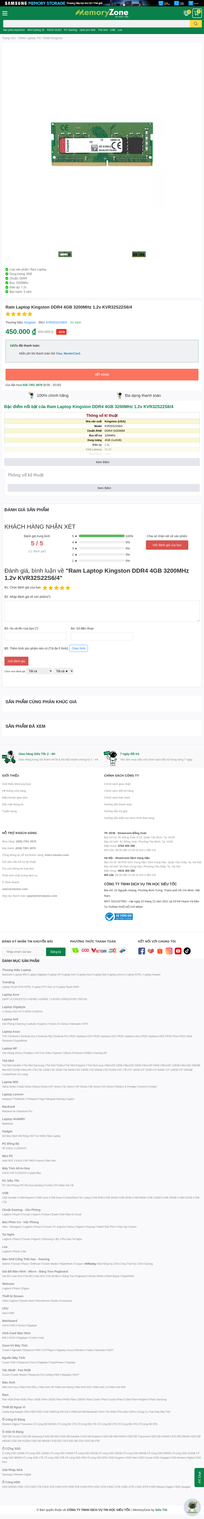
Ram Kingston (140, 1399)
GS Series (108, 1086)
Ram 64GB (63, 1399)
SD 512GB (110, 1069)
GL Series (68, 1086)
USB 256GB (170, 1197)
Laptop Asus (85, 974)
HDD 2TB (36, 1486)
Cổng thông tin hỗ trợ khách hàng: (35, 855)
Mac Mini (51, 1160)
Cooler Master (50, 1263)
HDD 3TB (48, 1486)
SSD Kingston (116, 1457)
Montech (80, 1350)
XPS (85, 1023)
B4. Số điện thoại (82, 628)
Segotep (60, 1350)
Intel (4, 1313)
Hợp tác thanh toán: (29, 895)
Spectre (57, 1053)
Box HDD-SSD (34, 1411)
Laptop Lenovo (116, 974)
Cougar (78, 1263)
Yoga (41, 1098)
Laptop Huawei (152, 974)
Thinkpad (32, 1098)
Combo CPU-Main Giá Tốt (59, 1185)
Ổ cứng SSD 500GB (159, 1453)
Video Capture (10, 1300)
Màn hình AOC (83, 1387)
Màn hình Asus (10, 1387)
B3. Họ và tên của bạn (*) (21, 628)
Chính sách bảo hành (117, 797)
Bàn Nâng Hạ (105, 1263)
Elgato (25, 1288)
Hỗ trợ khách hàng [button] (19, 833)
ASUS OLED (54, 29)
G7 (20, 1011)
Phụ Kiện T (67, 1239)
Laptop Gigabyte (38, 974)
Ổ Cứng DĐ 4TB (128, 1424)
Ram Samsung (158, 1399)
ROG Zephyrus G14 (81, 1036)
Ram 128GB (78, 1399)
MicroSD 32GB (132, 1065)
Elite (48, 1053)
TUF (4, 1036)
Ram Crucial (109, 1399)
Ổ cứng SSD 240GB (62, 1453)
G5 (15, 1011)
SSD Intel (131, 1457)
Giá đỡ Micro (54, 1276)
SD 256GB (96, 1069)
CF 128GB (172, 1069)
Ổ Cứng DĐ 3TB (107, 1424)
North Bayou (113, 1276)
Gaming (20, 1023)
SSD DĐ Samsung (32, 1436)
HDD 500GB (9, 1486)
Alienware (75, 1023)
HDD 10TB (100, 1486)
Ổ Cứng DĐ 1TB (67, 1424)
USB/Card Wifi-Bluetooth (83, 1411)
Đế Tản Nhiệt (38, 1135)
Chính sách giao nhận (117, 784)
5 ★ (74, 536)
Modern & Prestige (126, 1086)
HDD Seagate (182, 1486)
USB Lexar (42, 1197)
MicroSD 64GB (151, 1065)
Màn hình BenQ (64, 1387)
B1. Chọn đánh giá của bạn (22, 587)
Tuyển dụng (9, 811)
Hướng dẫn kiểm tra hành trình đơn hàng (129, 818)
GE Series (94, 1086)
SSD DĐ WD (52, 1436)
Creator (153, 1086)
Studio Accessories (61, 1300)
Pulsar (45, 1214)
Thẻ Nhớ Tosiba (54, 1065)
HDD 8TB (86, 1486)
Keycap (91, 1226)
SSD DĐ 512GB (21, 1440)
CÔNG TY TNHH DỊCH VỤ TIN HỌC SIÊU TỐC (153, 896)
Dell (62, 1214)
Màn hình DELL (29, 1387)
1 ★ (74, 560)
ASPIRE (32, 999)
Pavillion (28, 1053)
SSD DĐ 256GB (180, 1436)
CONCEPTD (19, 999)
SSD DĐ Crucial (11, 1436)
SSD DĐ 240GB (160, 1436)
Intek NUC (8, 1160)
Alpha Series (9, 1086)
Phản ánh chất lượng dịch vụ (20, 875)
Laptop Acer (69, 974)
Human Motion (96, 1276)
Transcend (26, 1424)
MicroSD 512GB (11, 1069)
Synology (7, 1474)
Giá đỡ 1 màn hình (12, 1276)
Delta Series (25, 1086)
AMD (11, 1313)
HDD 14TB (128, 1486)
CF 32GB (146, 1069)
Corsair (26, 1214)
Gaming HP (100, 1053)
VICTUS (39, 1053)
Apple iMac (35, 1172)
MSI (32, 1160)
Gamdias (100, 1350)
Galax (90, 1350)
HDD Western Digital (161, 1486)
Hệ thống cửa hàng (14, 790)
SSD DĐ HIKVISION (114, 1436)
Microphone (42, 1300)
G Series (63, 1023)
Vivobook (7, 1040)
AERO (27, 1011)
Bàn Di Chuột (74, 1214)
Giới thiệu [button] (10, 775)
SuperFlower (57, 1362)
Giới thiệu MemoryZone (16, 784)
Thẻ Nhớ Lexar (95, 1065)
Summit (142, 1086)
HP (4, 1148)
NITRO (56, 999)
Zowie (55, 1214)
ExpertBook (20, 1040)
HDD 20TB (142, 1486)
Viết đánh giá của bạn (167, 545)
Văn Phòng (8, 1023)
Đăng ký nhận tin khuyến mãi (27, 941)
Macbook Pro (25, 1111)
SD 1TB (122, 1069)
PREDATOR (69, 999)
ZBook (67, 1053)
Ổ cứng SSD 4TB (75, 1457)
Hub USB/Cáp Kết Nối (56, 1411)
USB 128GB (154, 1197)
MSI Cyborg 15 (35, 29)
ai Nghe (77, 1239)
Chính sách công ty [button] (121, 775)
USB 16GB (111, 1197)
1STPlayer (48, 1350)
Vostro (52, 1023)
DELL (11, 1148)
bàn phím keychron (14, 29)
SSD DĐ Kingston (91, 1436)
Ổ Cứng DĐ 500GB (45, 1424)
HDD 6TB (74, 1486)
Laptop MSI (20, 974)
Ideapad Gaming (55, 1098)
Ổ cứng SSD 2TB (54, 1457)
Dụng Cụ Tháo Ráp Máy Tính (154, 1411)
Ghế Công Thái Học (126, 1263)
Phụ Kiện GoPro (127, 1411)
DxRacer (35, 1263)
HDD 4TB (61, 1486)
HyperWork (66, 1263)
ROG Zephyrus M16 (153, 1036)
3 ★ (74, 548)
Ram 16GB (34, 1399)
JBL (57, 1239)
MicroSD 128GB (170, 1065)
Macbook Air (9, 1111)
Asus (70, 1350)
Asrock (40, 1160)
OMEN (88, 1053)
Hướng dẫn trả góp (115, 811)
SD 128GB (82, 1069)
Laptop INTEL (134, 974)
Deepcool (29, 1350)
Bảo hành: (19, 848)
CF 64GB (159, 1069)
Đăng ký (55, 952)
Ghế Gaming (146, 1263)
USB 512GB (185, 1197)
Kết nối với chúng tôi (157, 941)
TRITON (82, 999)
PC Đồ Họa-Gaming (32, 1185)
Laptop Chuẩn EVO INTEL (16, 986)
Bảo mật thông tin (13, 804)
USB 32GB (125, 1197)
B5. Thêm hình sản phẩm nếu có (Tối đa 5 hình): (46, 648)
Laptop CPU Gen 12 (44, 986)
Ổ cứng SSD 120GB (13, 1453)
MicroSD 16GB (114, 1065)
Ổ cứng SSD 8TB (97, 1457)
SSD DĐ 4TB (92, 1440)
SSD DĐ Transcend (139, 1436)
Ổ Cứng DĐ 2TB (87, 1424)
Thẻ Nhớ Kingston (75, 1065)
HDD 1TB (23, 1486)
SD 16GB (44, 1069)
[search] (196, 23)
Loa (120, 29)
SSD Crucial (145, 1457)
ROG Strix (185, 1036)
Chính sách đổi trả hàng (119, 790)
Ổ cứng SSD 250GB (86, 1453)
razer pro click (87, 29)
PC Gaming (70, 29)
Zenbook (14, 1036)
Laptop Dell (100, 974)
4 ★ (74, 542)
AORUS (38, 1011)
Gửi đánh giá (16, 661)
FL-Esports (59, 1226)
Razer (17, 1214)
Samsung (47, 1239)
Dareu (70, 1226)
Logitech (6, 1214)
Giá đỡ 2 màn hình (35, 1276)
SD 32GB (56, 1069)
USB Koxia (56, 1197)
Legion (70, 1098)
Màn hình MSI (118, 1387)
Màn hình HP (47, 1387)
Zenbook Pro (61, 1036)
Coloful (33, 1337)
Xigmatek (16, 1350)
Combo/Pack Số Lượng (15, 1074)
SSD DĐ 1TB (59, 1440)
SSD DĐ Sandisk (70, 1436)
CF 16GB (134, 1069)
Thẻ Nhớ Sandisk (11, 1065)
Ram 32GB (48, 1399)
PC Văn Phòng (10, 1185)
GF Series (55, 1086)
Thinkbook (19, 1098)
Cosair (5, 1350)
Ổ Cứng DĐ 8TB (148, 1424)
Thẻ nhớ (103, 29)
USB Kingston (26, 1197)
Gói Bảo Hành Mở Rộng (15, 1135)
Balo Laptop (53, 1135)
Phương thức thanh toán (93, 941)
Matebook (7, 1123)
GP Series (81, 1086)
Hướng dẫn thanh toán (118, 804)
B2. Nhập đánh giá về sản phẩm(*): (27, 596)
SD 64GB (69, 1069)
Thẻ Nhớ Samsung (33, 1065)
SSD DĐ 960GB (41, 1440)
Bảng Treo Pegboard (74, 1276)
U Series (6, 1011)
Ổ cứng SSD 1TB (33, 1457)
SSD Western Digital (182, 1457)
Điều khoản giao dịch (15, 797)
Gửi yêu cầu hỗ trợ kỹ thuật (19, 861)
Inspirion (42, 1023)
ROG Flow (172, 1036)
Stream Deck (27, 1300)
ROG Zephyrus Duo (129, 1036)
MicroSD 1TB (29, 1069)
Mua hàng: (19, 841)
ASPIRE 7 (44, 999)
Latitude (31, 1023)
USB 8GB (97, 1197)
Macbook (7, 974)
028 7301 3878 (32, 385)
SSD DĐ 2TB (75, 1440)
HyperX (36, 1214)
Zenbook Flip (45, 1036)
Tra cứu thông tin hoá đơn (18, 868)
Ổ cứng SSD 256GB (111, 1453)
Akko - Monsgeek (11, 1226)
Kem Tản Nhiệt (107, 1411)
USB (112, 29)
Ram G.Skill (123, 1399)
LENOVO (21, 1148)
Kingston (30, 322)
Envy (19, 1053)
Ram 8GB (20, 1399)
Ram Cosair (93, 1399)
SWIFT (6, 999)
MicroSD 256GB (190, 1065)
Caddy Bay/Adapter (13, 1411)
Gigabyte (32, 1325)
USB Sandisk (9, 1197)
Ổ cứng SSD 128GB (38, 1453)
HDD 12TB (114, 1486)
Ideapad (6, 1098)
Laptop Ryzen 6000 (68, 986)
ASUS (18, 1160)
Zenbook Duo (28, 1036)
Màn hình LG (101, 1387)
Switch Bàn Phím (106, 1226)
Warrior (6, 1263)
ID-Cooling (47, 1374)
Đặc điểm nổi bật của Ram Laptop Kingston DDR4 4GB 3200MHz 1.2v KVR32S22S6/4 (88, 406)
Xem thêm (102, 462)
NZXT (110, 1350)
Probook (77, 1053)
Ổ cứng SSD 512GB (184, 1453)
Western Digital (10, 1424)
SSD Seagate (161, 1457)
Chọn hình (78, 648)
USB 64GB (139, 1197)
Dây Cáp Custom (127, 1226)
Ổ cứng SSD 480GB (135, 1453)
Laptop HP (55, 974)
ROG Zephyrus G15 (105, 1036)
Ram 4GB (7, 1399)
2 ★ (74, 554)
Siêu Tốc (161, 1510)
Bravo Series (41, 1086)
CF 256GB (186, 1069)
